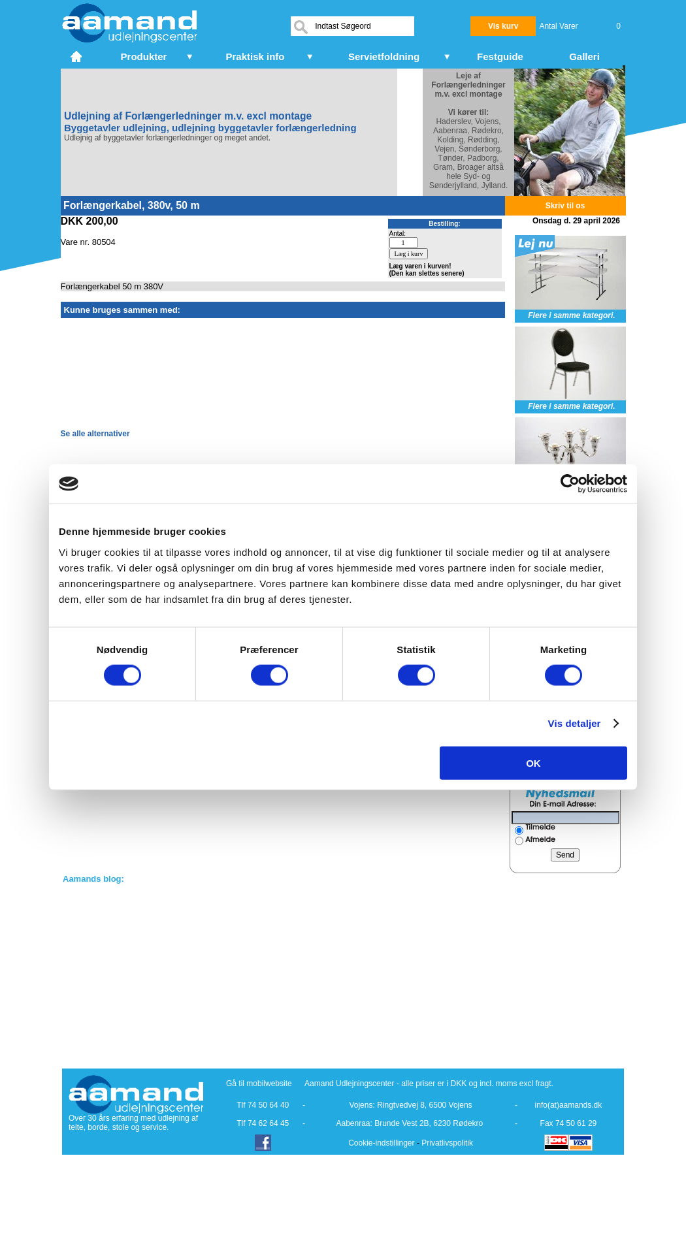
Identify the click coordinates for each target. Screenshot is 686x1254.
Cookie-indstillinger (381, 1143)
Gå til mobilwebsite (259, 1083)
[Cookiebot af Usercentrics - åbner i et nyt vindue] (570, 484)
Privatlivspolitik (447, 1143)
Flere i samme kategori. (571, 315)
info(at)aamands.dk (568, 1105)
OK (533, 762)
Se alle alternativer (95, 433)
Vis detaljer (574, 723)
